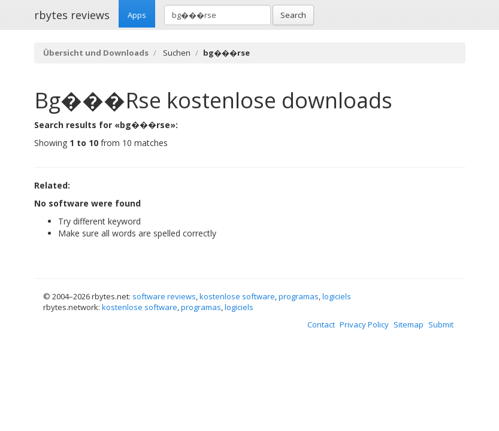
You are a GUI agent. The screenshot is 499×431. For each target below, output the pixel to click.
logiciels (336, 296)
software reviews (164, 296)
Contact (321, 324)
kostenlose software (237, 296)
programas (299, 296)
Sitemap (409, 324)
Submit (440, 324)
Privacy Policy (364, 324)
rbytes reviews (72, 15)
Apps (137, 15)
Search (293, 15)
